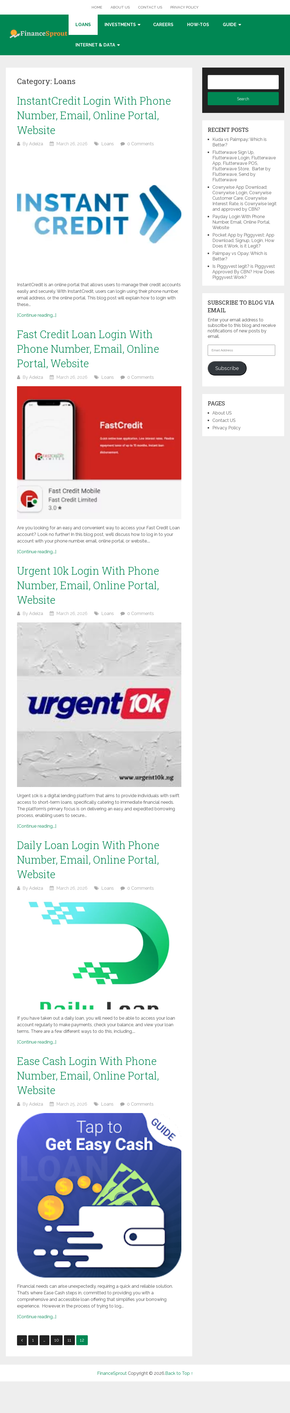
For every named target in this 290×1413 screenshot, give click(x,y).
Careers (163, 24)
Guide (229, 24)
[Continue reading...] (36, 315)
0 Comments (140, 143)
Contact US (150, 7)
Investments (120, 24)
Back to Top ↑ (179, 1373)
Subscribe (227, 368)
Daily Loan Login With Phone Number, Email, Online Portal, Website (88, 859)
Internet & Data (95, 45)
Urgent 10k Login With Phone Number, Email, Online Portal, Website (88, 585)
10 (56, 1340)
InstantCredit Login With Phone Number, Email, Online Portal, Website (94, 115)
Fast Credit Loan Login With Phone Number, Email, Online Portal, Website (88, 348)
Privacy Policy (184, 7)
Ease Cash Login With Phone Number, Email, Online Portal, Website (88, 1075)
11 (69, 1340)
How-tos (198, 24)
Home (97, 7)
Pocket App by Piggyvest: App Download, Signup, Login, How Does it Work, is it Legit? (243, 240)
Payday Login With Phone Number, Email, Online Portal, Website (241, 222)
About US (120, 7)
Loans (83, 24)
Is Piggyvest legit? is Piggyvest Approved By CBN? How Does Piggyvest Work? (243, 272)
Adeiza (36, 143)
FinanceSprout (112, 1373)
